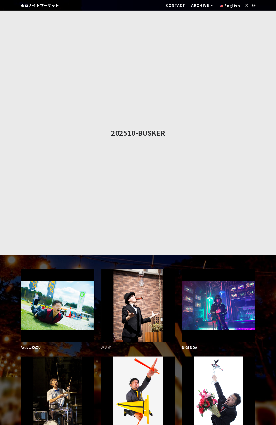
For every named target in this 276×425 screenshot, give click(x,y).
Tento (25, 377)
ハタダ (106, 201)
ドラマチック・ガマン (117, 377)
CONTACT (175, 5)
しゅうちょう (191, 377)
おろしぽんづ (111, 289)
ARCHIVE (202, 5)
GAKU (25, 289)
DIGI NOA (189, 201)
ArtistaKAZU (31, 201)
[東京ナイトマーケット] (40, 5)
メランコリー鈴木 (195, 289)
